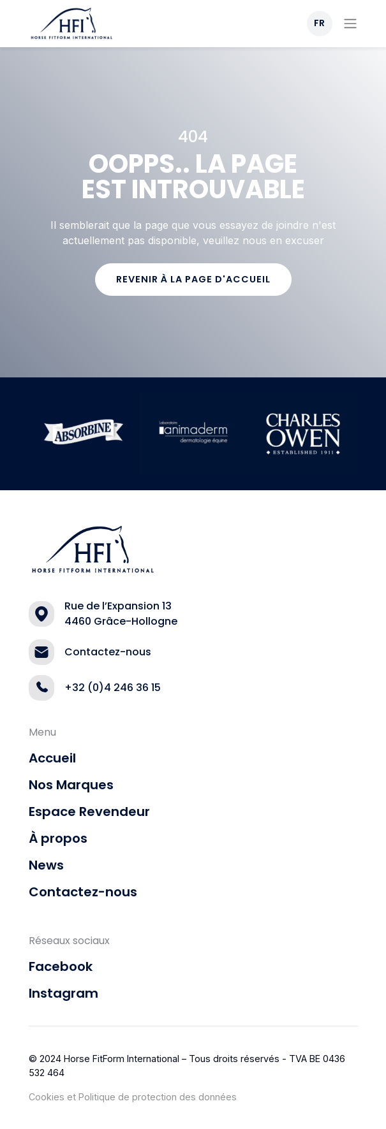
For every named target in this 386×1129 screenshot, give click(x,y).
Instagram (63, 993)
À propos (58, 838)
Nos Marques (71, 785)
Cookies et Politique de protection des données (133, 1096)
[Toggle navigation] (350, 23)
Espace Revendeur (89, 811)
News (46, 865)
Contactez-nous (83, 892)
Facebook (61, 966)
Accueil (52, 758)
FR (319, 23)
